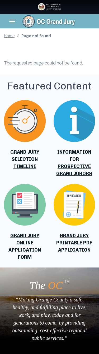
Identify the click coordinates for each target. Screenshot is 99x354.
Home (9, 36)
